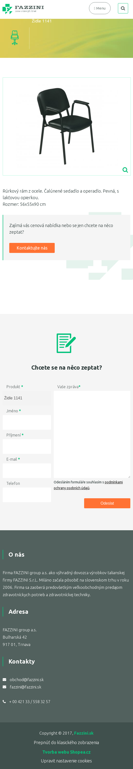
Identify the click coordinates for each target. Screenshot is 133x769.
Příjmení (15, 435)
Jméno (13, 411)
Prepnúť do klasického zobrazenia (66, 742)
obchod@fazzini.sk (27, 679)
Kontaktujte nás (32, 247)
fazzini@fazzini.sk (25, 687)
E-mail (13, 459)
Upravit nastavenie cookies (66, 760)
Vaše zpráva (68, 386)
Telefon (13, 483)
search (123, 8)
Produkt (14, 386)
